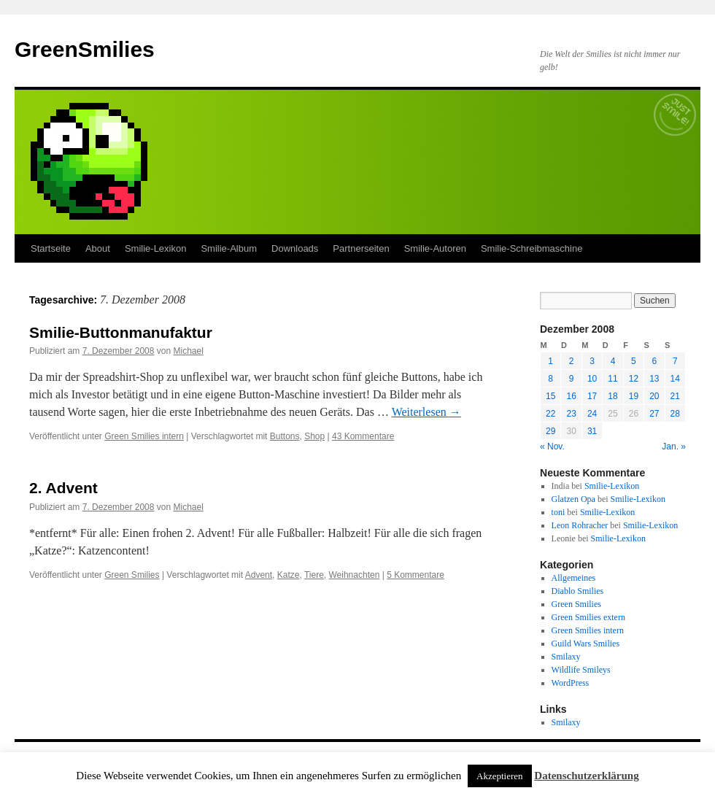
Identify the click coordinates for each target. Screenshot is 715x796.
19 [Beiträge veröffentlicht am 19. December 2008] (633, 396)
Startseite (51, 248)
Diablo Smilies (578, 591)
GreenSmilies (85, 49)
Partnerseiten (361, 248)
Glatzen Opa (573, 499)
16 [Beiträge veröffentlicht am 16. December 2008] (571, 396)
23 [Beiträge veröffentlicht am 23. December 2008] (571, 414)
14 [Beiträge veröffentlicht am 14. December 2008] (675, 379)
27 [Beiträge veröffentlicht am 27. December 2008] (654, 414)
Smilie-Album (229, 248)
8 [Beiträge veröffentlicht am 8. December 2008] (550, 379)
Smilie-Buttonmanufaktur (120, 332)
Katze (288, 575)
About (97, 248)
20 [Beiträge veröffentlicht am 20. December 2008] (654, 396)
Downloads (294, 248)
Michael (188, 351)
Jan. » (674, 446)
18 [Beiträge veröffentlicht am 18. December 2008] (612, 396)
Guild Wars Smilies (585, 643)
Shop (314, 436)
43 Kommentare (363, 436)
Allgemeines (574, 578)
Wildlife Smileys (581, 670)
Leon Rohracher (580, 525)
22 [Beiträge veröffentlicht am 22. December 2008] (550, 414)
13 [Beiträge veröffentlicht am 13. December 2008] (654, 379)
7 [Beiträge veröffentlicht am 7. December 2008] (675, 361)
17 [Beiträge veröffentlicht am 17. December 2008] (592, 396)
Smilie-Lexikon (156, 248)
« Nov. (552, 446)
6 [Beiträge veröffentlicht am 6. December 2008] (654, 361)
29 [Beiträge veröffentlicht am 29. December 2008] (550, 431)
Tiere (314, 575)
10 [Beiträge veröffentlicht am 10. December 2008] (592, 379)
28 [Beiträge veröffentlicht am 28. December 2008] (675, 414)
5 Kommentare (415, 575)
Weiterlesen (426, 412)
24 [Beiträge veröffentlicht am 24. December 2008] (592, 414)
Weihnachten (354, 575)
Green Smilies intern (144, 436)
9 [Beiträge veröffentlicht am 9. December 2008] (571, 379)
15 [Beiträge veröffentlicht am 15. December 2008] (550, 396)
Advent (258, 575)
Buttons (285, 436)
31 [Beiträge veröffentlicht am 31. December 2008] (592, 431)
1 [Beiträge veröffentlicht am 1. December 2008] (550, 361)
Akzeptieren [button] (499, 775)
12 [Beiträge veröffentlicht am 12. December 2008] (633, 379)
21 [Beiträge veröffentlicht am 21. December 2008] (675, 396)
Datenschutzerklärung (586, 775)
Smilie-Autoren (435, 248)
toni (558, 512)
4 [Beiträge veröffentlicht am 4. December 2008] (613, 361)
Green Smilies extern (588, 617)
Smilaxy (566, 657)
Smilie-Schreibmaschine (531, 248)
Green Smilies (131, 575)
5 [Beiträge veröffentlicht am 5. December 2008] (633, 361)
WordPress (571, 683)
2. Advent (63, 487)
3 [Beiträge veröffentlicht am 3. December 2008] (592, 361)
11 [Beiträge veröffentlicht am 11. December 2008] (612, 379)
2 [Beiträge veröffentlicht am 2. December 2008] (571, 361)
